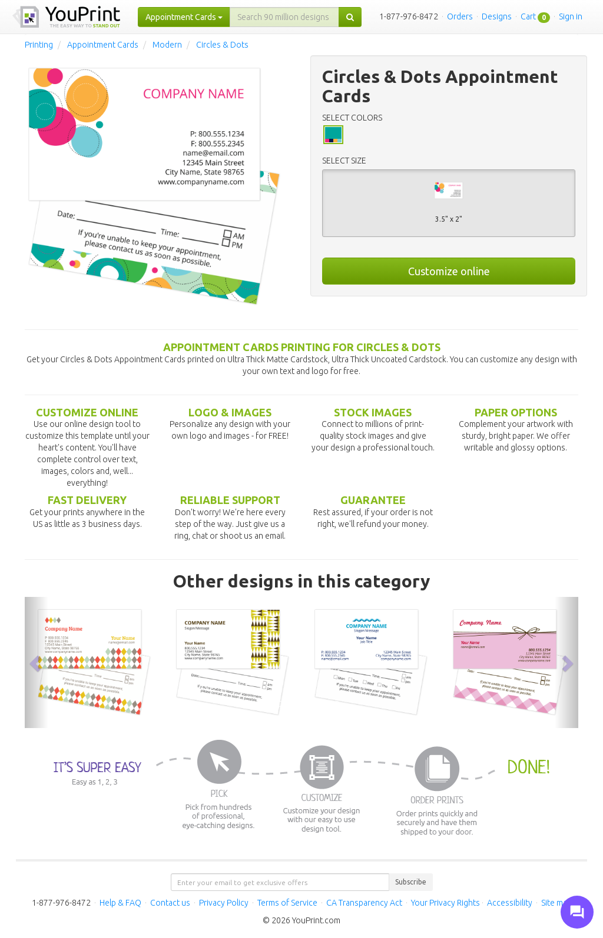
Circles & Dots (222, 44)
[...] (284, 17)
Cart (528, 16)
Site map (556, 902)
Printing (39, 44)
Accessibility (509, 902)
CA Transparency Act (364, 902)
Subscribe (410, 882)
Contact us (170, 902)
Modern (167, 44)
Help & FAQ (120, 902)
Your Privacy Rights (445, 902)
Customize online (449, 271)
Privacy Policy (224, 902)
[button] (36, 662)
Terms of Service (287, 902)
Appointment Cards (102, 44)
